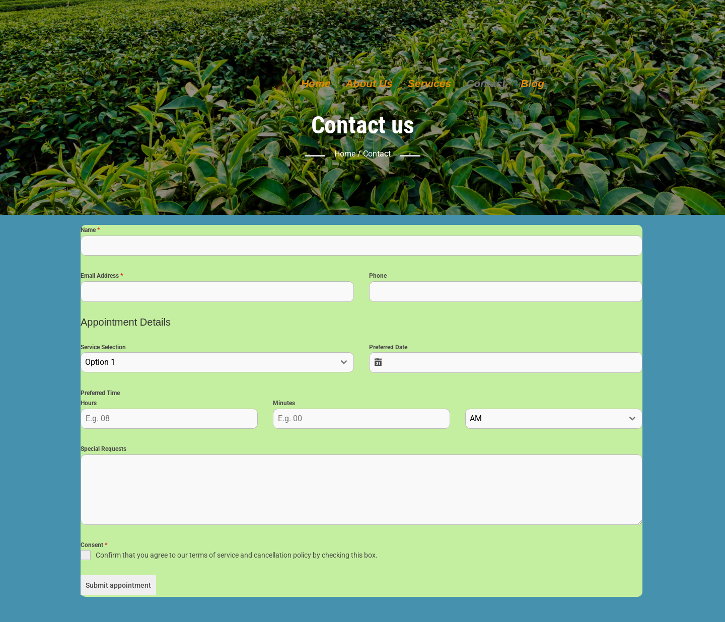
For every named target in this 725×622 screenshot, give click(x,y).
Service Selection (103, 348)
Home (315, 83)
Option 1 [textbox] (100, 363)
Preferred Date (388, 348)
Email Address (102, 277)
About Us (368, 83)
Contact (485, 83)
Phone (378, 277)
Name (90, 231)
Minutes (284, 404)
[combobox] (217, 364)
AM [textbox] (476, 420)
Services (429, 83)
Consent (94, 546)
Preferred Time (100, 394)
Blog (532, 83)
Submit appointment (118, 587)
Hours (89, 404)
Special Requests (103, 450)
